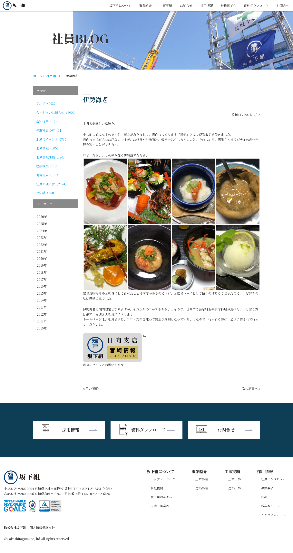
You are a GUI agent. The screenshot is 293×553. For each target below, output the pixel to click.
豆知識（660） (46, 193)
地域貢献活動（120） (51, 157)
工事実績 (166, 5)
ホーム (37, 76)
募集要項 (267, 488)
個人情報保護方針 (42, 527)
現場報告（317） (48, 175)
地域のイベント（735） (52, 139)
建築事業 (201, 488)
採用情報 (206, 5)
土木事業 (201, 479)
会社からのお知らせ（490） (56, 112)
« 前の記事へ (92, 388)
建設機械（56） (47, 166)
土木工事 (234, 479)
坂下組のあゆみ (161, 497)
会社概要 (157, 488)
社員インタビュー (273, 479)
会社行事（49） (47, 121)
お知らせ (186, 5)
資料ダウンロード (256, 5)
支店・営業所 (160, 506)
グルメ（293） (46, 103)
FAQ (264, 497)
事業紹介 (145, 5)
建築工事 (234, 488)
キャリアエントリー (275, 514)
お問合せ (283, 5)
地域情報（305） (48, 148)
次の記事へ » (251, 388)
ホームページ (92, 319)
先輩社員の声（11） (50, 130)
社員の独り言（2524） (52, 184)
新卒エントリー (272, 506)
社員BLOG (228, 5)
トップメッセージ (163, 479)
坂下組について (120, 5)
